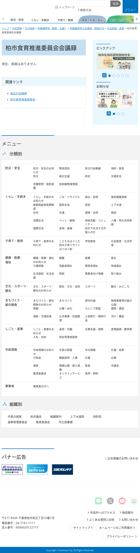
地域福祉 (116, 265)
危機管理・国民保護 (43, 186)
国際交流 (38, 228)
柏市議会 (36, 416)
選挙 (35, 365)
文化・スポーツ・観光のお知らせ (43, 288)
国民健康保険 (119, 197)
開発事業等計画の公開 (121, 302)
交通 (61, 212)
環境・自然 (91, 212)
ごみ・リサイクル (69, 197)
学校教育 (90, 241)
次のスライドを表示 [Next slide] (136, 19)
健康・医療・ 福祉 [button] (14, 259)
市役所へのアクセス (102, 512)
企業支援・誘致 (94, 329)
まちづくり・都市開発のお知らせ (43, 302)
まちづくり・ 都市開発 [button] (14, 302)
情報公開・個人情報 (69, 367)
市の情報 (30, 28)
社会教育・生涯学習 (121, 243)
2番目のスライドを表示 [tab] (114, 75)
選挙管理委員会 (17, 422)
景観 (35, 308)
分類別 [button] (15, 154)
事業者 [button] (9, 386)
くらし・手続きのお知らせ (43, 199)
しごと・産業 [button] (14, 328)
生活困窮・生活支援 (43, 275)
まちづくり (65, 300)
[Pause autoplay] (104, 75)
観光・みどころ (120, 286)
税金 (87, 204)
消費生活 (38, 220)
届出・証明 (91, 197)
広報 (87, 357)
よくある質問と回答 (101, 519)
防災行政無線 (93, 168)
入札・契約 (39, 337)
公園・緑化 (65, 308)
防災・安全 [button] (12, 168)
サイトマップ (81, 527)
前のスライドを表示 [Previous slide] (4, 19)
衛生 (113, 258)
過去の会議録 (21, 93)
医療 (87, 258)
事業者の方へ (41, 386)
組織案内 (55, 416)
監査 (87, 365)
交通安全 (116, 176)
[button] (130, 6)
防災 (35, 176)
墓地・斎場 (65, 228)
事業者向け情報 (94, 273)
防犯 (87, 176)
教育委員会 (39, 373)
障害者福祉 (91, 265)
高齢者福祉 (65, 265)
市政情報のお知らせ (43, 352)
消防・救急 (117, 168)
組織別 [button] (15, 404)
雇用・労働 (65, 329)
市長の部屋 (65, 350)
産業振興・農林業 (121, 329)
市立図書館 (66, 422)
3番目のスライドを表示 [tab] (118, 75)
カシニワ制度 (93, 308)
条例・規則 (91, 373)
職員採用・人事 (68, 357)
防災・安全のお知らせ (43, 170)
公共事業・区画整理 (69, 318)
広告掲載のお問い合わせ (123, 458)
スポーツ (90, 286)
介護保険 (38, 265)
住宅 (35, 212)
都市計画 (90, 300)
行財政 (37, 357)
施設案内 (127, 512)
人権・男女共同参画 (121, 222)
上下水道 (116, 204)
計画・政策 (117, 350)
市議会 (115, 365)
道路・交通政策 (42, 316)
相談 (113, 212)
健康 (61, 258)
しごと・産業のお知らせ (43, 331)
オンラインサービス (69, 375)
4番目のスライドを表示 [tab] (122, 75)
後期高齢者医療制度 (43, 206)
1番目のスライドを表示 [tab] (109, 75)
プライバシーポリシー (120, 536)
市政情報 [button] (11, 349)
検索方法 (85, 10)
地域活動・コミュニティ (95, 222)
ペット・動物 (67, 220)
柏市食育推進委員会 (22, 99)
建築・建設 (117, 308)
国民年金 (64, 204)
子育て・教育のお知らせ (43, 243)
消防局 (97, 416)
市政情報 (17, 28)
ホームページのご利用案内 (115, 527)
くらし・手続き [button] (15, 196)
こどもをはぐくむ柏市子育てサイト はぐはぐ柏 (70, 245)
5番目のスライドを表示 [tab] (127, 75)
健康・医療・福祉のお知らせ (43, 260)
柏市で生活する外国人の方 (95, 230)
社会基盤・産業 (115, 28)
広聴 (113, 357)
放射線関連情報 (68, 184)
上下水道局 (77, 416)
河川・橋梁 (117, 316)
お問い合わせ (129, 519)
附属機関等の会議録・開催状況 (87, 28)
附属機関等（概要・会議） (52, 28)
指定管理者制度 (68, 337)
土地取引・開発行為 (95, 318)
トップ (5, 28)
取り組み (116, 273)
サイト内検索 (80, 4)
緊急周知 (64, 168)
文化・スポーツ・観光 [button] (17, 288)
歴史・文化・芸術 (69, 286)
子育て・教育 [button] (14, 240)
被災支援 (64, 176)
